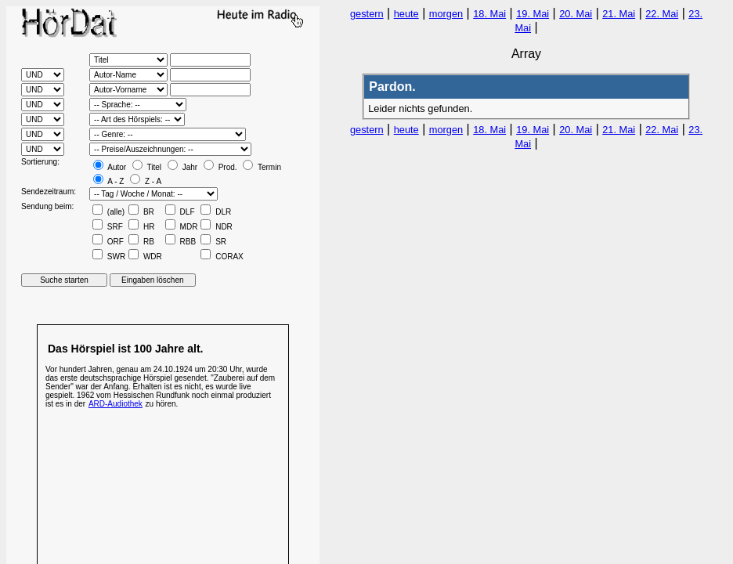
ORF (108, 241)
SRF (107, 226)
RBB (180, 241)
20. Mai (575, 14)
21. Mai (618, 14)
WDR (145, 256)
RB (141, 241)
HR (141, 226)
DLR (215, 212)
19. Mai (532, 14)
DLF (180, 212)
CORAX (221, 256)
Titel (146, 167)
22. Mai (661, 14)
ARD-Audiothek (115, 404)
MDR (181, 226)
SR (213, 241)
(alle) (108, 212)
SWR (108, 256)
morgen (446, 14)
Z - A (145, 181)
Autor (109, 167)
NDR (216, 226)
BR (141, 212)
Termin (262, 167)
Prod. (220, 167)
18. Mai (489, 14)
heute (406, 14)
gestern (367, 14)
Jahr (182, 167)
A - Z (108, 181)
